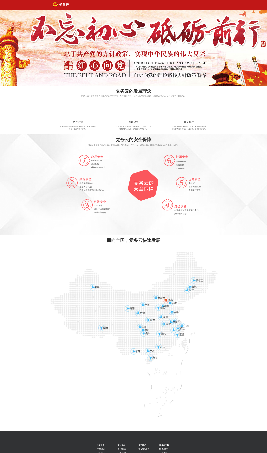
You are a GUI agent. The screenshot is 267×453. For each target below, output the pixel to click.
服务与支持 (164, 445)
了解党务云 (143, 449)
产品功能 (101, 449)
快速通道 (100, 445)
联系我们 (163, 449)
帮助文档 (121, 445)
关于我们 (142, 445)
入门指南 (122, 449)
